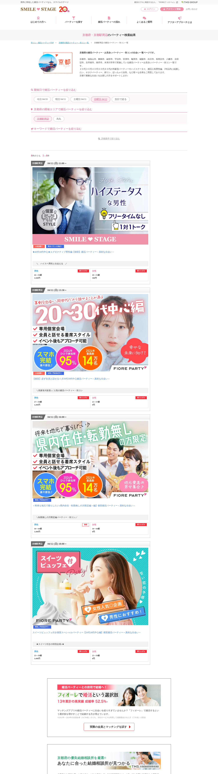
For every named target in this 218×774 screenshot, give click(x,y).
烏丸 (58, 119)
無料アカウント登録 (169, 501)
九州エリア (36, 589)
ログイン (151, 9)
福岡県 (62, 589)
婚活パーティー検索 (41, 505)
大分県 (76, 589)
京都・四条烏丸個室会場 (75, 538)
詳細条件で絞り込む (110, 138)
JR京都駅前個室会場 (42, 538)
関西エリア (36, 579)
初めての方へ (38, 501)
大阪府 (89, 579)
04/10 (42, 99)
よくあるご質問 (144, 19)
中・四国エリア (38, 584)
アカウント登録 (173, 9)
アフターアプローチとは (180, 19)
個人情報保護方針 (95, 732)
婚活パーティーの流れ (109, 19)
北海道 (62, 565)
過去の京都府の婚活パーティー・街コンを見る (109, 464)
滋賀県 (62, 579)
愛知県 (62, 574)
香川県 (76, 584)
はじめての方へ (38, 19)
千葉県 (62, 569)
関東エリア (36, 569)
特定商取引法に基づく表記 (70, 732)
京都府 (76, 579)
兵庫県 (102, 579)
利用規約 (48, 732)
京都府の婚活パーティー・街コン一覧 (74, 43)
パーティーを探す (74, 19)
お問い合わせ (191, 9)
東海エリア (36, 574)
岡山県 (62, 584)
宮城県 (76, 565)
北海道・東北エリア (40, 565)
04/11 (60, 99)
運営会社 (35, 732)
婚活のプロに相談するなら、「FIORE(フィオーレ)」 (156, 2)
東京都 (76, 569)
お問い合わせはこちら (129, 501)
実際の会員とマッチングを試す (108, 381)
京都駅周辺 (43, 119)
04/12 (100, 99)
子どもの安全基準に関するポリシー (46, 736)
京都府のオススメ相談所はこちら (108, 445)
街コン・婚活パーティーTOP (42, 43)
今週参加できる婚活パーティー (46, 509)
